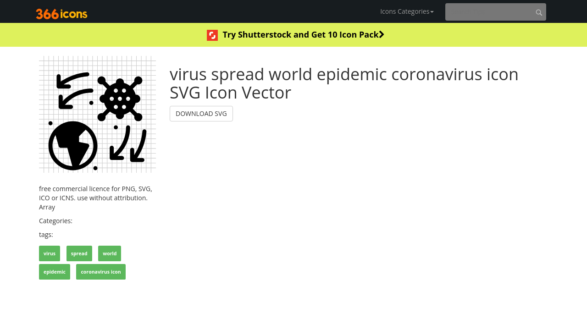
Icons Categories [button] (407, 11)
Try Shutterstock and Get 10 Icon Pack (295, 35)
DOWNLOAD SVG (201, 113)
